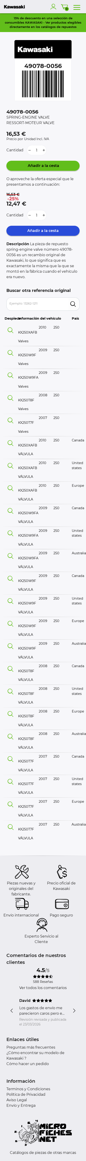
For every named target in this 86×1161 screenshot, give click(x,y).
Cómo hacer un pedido (27, 1064)
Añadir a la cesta (43, 165)
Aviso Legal (16, 1100)
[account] (54, 6)
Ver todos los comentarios (43, 988)
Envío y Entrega (21, 1105)
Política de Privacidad (25, 1094)
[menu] (76, 6)
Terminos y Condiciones (28, 1089)
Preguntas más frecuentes (30, 1047)
